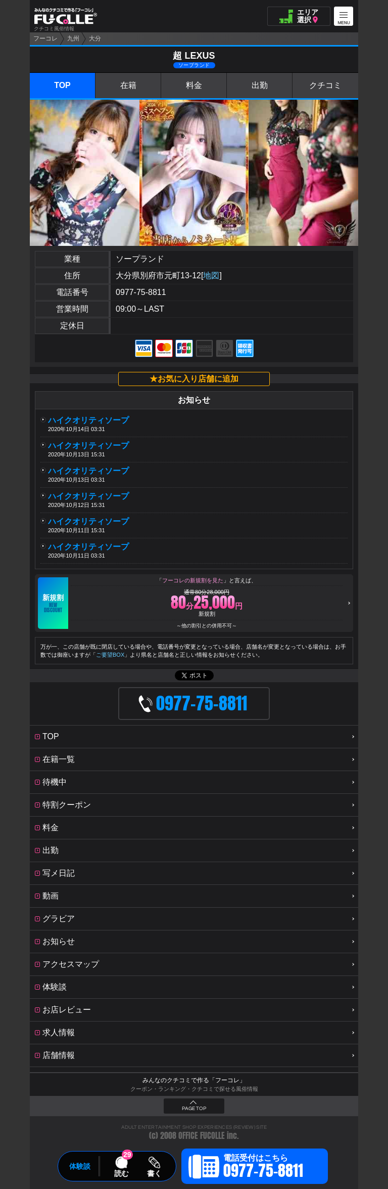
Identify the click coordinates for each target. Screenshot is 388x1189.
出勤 (260, 85)
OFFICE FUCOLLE (201, 1135)
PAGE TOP (194, 1108)
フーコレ (45, 38)
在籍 (128, 85)
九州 (73, 38)
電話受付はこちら (263, 1168)
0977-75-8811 (141, 292)
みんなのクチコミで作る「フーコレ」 (194, 1080)
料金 (194, 85)
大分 (95, 38)
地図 (211, 275)
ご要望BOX (110, 655)
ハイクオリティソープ (92, 420)
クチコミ (325, 85)
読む (121, 1173)
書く (154, 1173)
